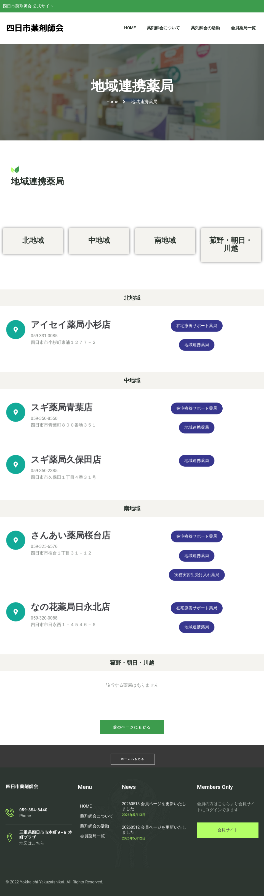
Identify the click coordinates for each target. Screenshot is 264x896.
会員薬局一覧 (243, 30)
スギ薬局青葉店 (64, 411)
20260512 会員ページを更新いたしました (154, 866)
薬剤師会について (163, 30)
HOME (130, 30)
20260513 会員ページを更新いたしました (154, 843)
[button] (132, 727)
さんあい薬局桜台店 (69, 539)
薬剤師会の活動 (205, 30)
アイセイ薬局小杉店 (69, 328)
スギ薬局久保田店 (66, 463)
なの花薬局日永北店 (68, 610)
